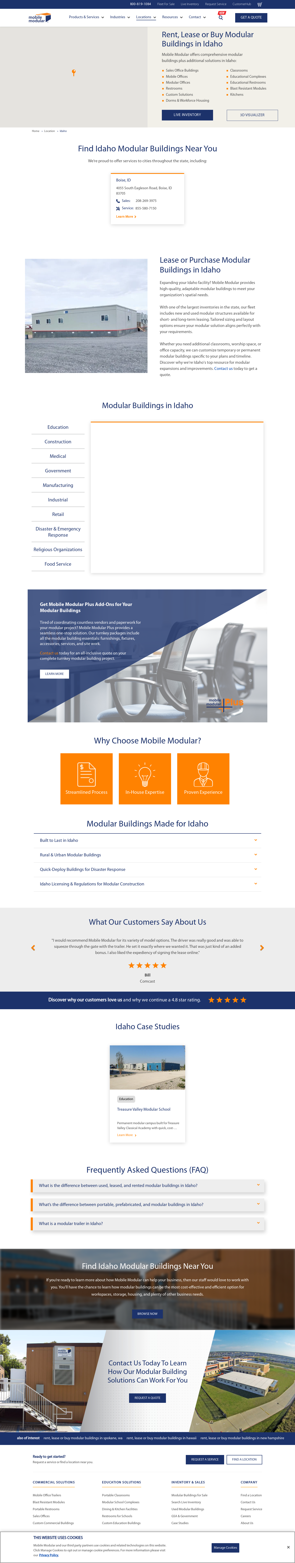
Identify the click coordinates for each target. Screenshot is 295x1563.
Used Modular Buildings (187, 1509)
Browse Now (147, 1314)
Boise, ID (123, 180)
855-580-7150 (145, 209)
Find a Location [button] (244, 1459)
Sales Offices (41, 1516)
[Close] (288, 1547)
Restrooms (174, 89)
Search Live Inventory (186, 1502)
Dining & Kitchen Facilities (119, 1509)
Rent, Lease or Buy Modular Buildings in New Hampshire (242, 1438)
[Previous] (32, 947)
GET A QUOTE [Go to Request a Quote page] (251, 18)
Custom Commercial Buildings (53, 1523)
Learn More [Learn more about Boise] (124, 216)
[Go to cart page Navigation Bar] (260, 4)
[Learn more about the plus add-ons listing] (91, 674)
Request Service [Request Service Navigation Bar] (215, 4)
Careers (246, 1516)
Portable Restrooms (46, 1509)
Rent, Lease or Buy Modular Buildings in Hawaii (161, 1438)
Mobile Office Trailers (47, 1495)
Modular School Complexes (120, 1502)
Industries (120, 17)
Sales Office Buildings (182, 71)
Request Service (251, 1509)
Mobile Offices (177, 77)
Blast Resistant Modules (248, 89)
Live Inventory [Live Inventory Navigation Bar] (190, 4)
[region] (147, 1547)
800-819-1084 (140, 4)
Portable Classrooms (116, 1495)
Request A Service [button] (205, 1459)
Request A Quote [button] (147, 1398)
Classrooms (239, 71)
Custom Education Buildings (121, 1523)
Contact (197, 17)
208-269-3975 (146, 201)
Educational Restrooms (248, 83)
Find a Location (251, 1495)
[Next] (262, 947)
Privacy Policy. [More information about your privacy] (49, 1555)
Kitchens (236, 95)
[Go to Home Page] (40, 17)
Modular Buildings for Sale (189, 1495)
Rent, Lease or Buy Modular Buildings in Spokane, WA (83, 1438)
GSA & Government (184, 1516)
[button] (74, 73)
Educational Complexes (248, 77)
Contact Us (248, 1502)
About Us (247, 1523)
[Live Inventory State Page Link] (194, 115)
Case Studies (179, 1523)
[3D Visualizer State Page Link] (259, 115)
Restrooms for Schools (117, 1516)
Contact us (223, 369)
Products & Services (86, 17)
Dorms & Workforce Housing (187, 101)
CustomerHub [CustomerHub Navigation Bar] (242, 4)
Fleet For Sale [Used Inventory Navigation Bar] (166, 4)
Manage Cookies (225, 1547)
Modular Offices (178, 83)
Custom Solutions (179, 95)
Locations (146, 17)
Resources (172, 17)
